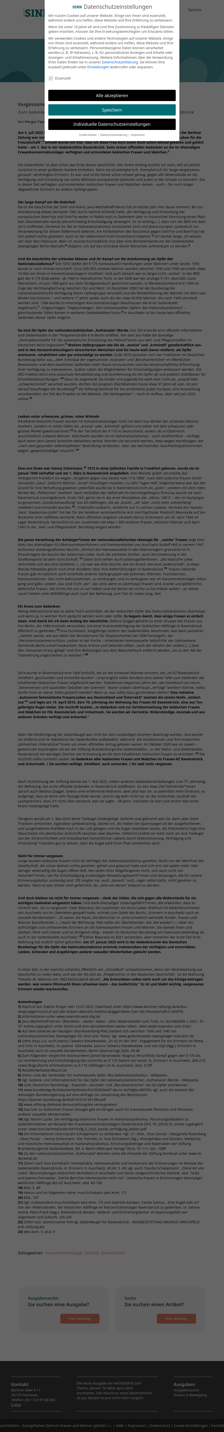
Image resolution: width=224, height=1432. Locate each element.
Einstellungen (98, 65)
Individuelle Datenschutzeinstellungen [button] (112, 122)
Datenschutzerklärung (120, 60)
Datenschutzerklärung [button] (114, 133)
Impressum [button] (138, 133)
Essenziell (59, 76)
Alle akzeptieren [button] (112, 93)
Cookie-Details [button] (88, 133)
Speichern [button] (112, 108)
